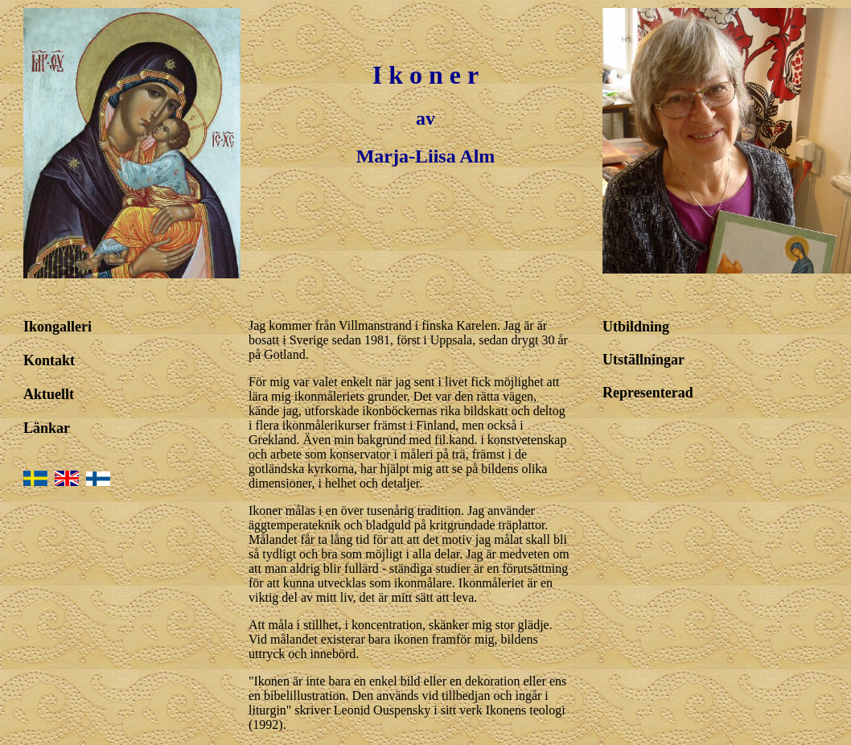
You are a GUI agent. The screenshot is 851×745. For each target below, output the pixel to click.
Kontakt (49, 360)
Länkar (46, 428)
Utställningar (643, 360)
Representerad (647, 393)
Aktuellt (48, 394)
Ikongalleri (57, 327)
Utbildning (635, 327)
